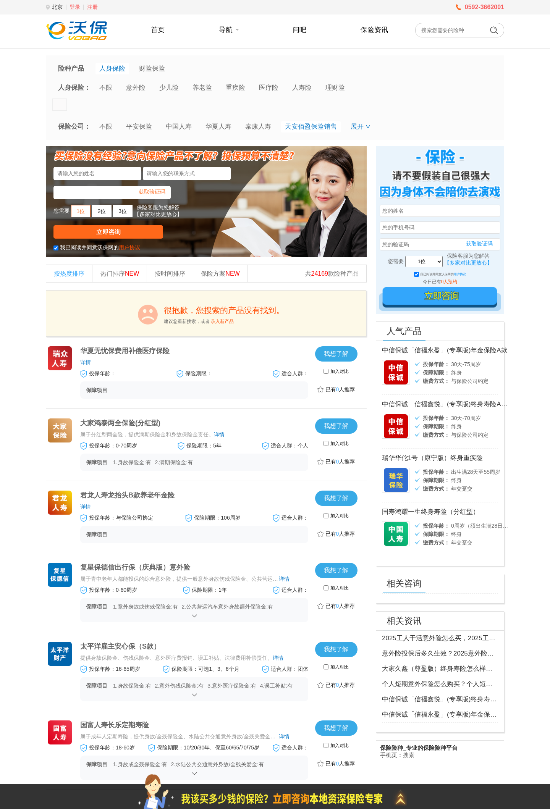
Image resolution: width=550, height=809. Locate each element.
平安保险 (139, 126)
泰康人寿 (258, 126)
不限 (105, 87)
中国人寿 (179, 126)
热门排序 (119, 273)
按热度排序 (69, 273)
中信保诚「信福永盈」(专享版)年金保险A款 (445, 350)
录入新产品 (222, 321)
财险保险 (152, 68)
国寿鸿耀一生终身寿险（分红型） (430, 511)
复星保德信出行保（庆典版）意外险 (135, 567)
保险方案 (220, 273)
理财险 (335, 87)
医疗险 (268, 87)
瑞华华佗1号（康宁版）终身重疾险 (432, 458)
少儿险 (169, 87)
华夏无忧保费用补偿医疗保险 (125, 351)
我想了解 (336, 353)
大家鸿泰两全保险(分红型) (120, 423)
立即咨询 (108, 232)
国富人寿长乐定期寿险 (114, 725)
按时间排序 (170, 273)
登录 (75, 7)
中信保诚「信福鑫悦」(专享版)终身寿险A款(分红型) (456, 404)
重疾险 (235, 87)
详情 (85, 362)
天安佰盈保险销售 (311, 126)
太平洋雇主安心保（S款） (120, 646)
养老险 (202, 87)
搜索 (408, 755)
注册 (92, 7)
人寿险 (302, 87)
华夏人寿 (218, 126)
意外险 (136, 87)
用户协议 (129, 247)
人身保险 (112, 68)
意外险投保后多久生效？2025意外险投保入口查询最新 (460, 653)
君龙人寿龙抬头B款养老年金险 (127, 495)
